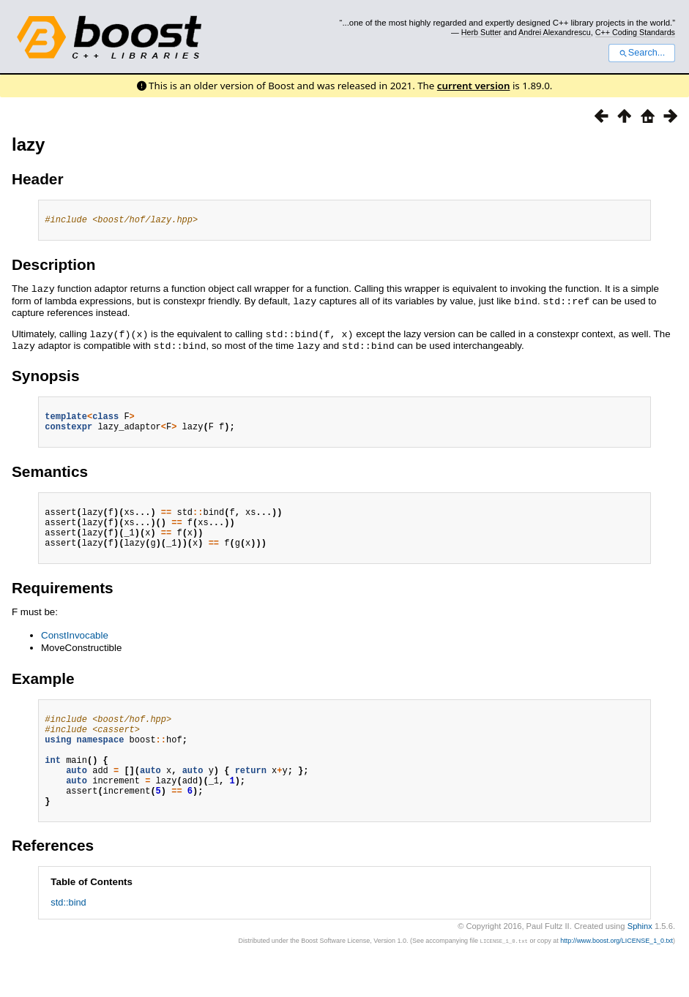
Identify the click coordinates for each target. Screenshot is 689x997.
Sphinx (639, 958)
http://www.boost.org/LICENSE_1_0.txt (616, 973)
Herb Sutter (481, 32)
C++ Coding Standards (635, 32)
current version (473, 85)
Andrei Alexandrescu (554, 32)
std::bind (68, 934)
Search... (642, 53)
